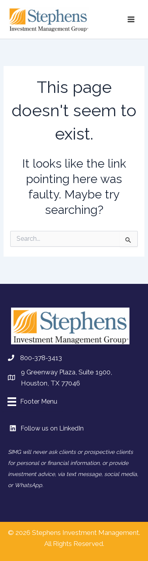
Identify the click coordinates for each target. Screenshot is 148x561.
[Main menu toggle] (131, 19)
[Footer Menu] (32, 402)
